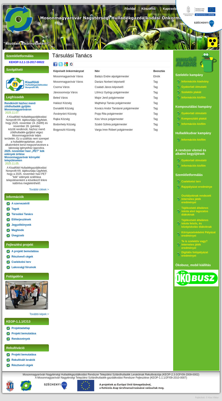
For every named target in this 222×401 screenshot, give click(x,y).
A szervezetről (21, 203)
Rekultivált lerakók (23, 359)
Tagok (15, 208)
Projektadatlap (21, 328)
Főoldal (130, 8)
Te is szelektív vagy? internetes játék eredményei (194, 244)
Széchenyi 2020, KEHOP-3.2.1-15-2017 (198, 16)
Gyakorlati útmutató (193, 86)
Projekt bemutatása (24, 333)
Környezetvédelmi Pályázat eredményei (198, 234)
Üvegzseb (18, 235)
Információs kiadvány (195, 81)
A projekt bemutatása (25, 251)
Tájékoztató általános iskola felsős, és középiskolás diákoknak (196, 223)
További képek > (39, 314)
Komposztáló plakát (193, 118)
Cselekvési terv (21, 261)
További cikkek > (39, 189)
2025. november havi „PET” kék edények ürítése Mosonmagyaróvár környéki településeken (24, 156)
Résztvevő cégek (22, 256)
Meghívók (18, 230)
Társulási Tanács (22, 214)
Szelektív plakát (191, 92)
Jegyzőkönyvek (21, 224)
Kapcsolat (170, 8)
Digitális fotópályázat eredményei (194, 254)
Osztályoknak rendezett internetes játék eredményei (196, 199)
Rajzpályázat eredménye (196, 186)
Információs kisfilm (193, 97)
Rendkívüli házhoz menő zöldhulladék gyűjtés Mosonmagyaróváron (20, 106)
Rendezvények (21, 338)
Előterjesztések (21, 219)
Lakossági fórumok (24, 267)
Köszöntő (148, 8)
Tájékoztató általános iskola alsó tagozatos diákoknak (194, 211)
